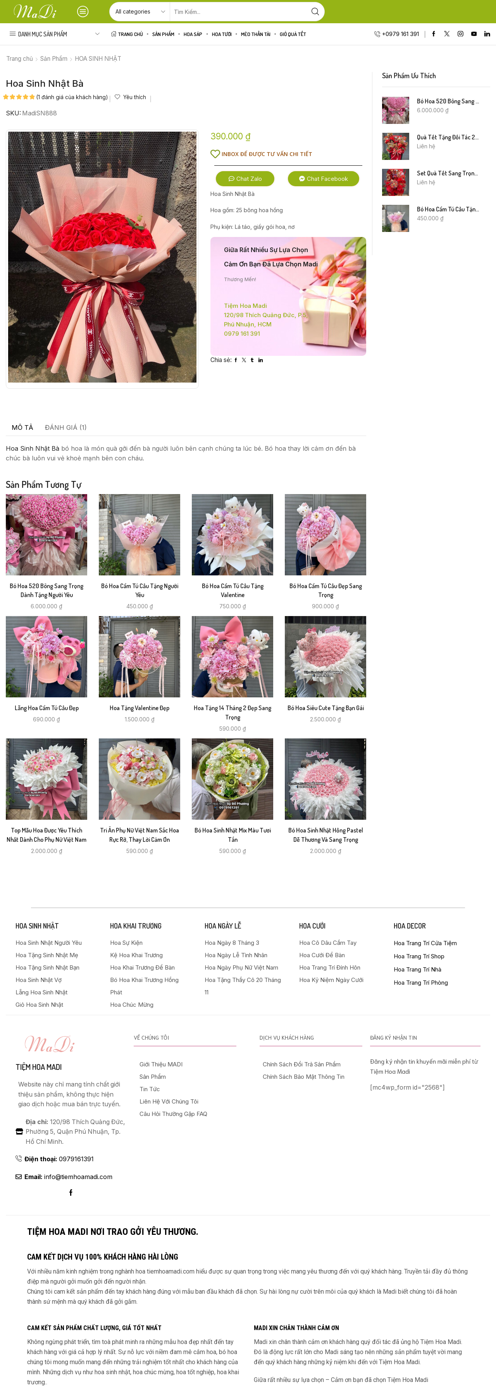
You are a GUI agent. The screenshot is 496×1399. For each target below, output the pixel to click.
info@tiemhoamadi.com (68, 1177)
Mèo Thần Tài (255, 34)
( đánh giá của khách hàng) (72, 97)
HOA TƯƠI (222, 34)
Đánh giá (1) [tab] (66, 427)
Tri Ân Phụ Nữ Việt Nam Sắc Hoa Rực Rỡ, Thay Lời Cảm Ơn (139, 834)
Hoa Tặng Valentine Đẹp (139, 708)
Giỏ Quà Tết (293, 34)
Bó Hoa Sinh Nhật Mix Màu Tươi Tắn (233, 834)
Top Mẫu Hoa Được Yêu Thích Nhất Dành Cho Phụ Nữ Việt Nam (46, 834)
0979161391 (59, 1159)
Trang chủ (19, 58)
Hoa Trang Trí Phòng (421, 982)
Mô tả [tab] (22, 427)
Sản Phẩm (163, 34)
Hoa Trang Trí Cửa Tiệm (425, 943)
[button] (245, 178)
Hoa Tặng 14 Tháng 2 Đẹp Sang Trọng (232, 712)
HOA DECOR (410, 926)
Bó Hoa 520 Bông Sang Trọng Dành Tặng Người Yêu (46, 590)
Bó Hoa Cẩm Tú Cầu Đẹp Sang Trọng (325, 590)
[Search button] (315, 11)
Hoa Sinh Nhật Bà (32, 448)
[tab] (22, 428)
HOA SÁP (193, 34)
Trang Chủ (127, 34)
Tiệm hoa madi (39, 1067)
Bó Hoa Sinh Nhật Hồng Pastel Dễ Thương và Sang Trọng (325, 834)
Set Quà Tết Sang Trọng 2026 (448, 173)
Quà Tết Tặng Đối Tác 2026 (448, 137)
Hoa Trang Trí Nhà (417, 969)
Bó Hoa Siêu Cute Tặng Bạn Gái (326, 708)
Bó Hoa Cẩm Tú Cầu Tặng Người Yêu (139, 590)
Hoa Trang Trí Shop (419, 956)
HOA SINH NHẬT (98, 58)
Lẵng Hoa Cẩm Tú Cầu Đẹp (47, 708)
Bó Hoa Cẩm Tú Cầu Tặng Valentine (233, 590)
